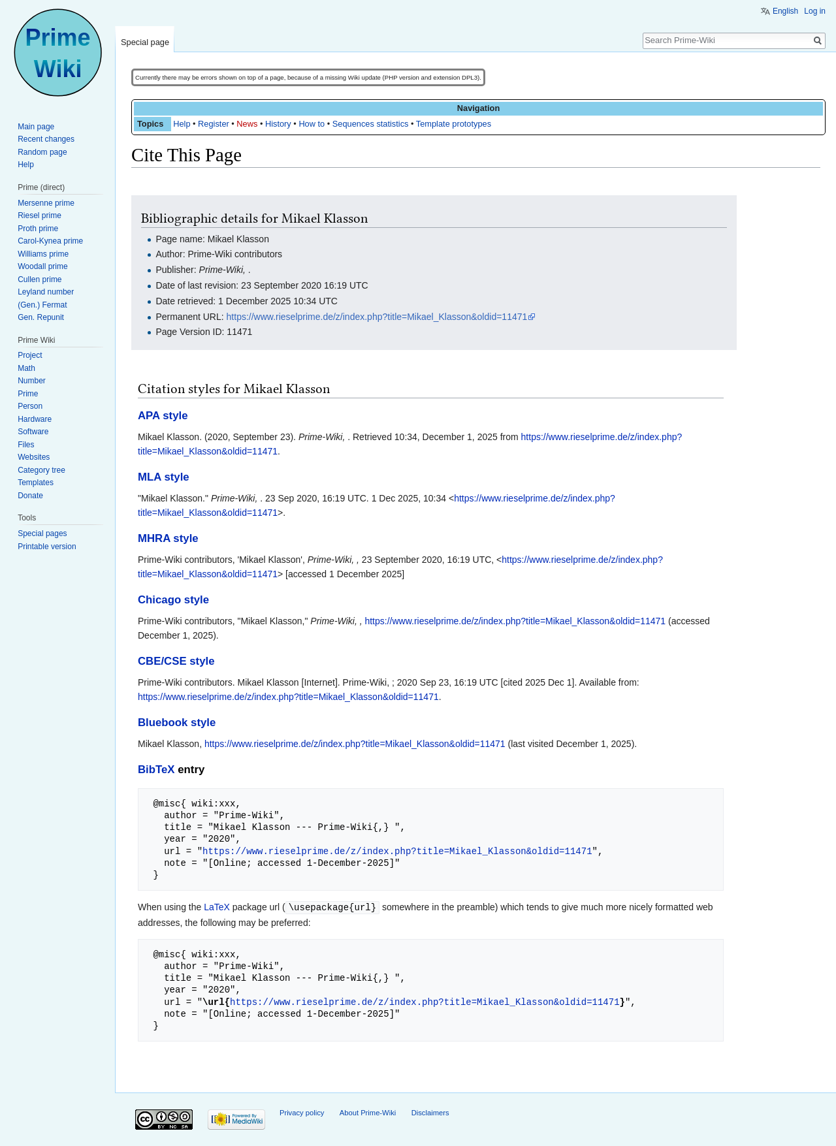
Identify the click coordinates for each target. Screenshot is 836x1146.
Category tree (41, 470)
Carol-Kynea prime (50, 241)
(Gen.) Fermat (42, 305)
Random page (42, 152)
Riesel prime (39, 215)
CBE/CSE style (176, 661)
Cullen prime (39, 279)
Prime (28, 393)
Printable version (47, 546)
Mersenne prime (46, 203)
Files (26, 444)
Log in (815, 11)
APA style (162, 415)
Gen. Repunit (41, 317)
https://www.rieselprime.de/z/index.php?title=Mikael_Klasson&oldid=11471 (377, 316)
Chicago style (173, 600)
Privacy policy (302, 1112)
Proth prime (38, 228)
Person (30, 406)
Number (32, 380)
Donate (30, 495)
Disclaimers (430, 1112)
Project (30, 355)
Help (181, 124)
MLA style (163, 477)
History (278, 124)
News (246, 124)
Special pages (42, 533)
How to (311, 124)
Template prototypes (453, 124)
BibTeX (156, 769)
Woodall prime (42, 266)
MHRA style (168, 538)
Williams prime (43, 254)
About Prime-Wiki (368, 1112)
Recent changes (46, 139)
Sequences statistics (370, 124)
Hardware (35, 419)
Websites (34, 457)
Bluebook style (177, 722)
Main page (36, 126)
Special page (145, 42)
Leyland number (46, 291)
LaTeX (217, 907)
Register (213, 124)
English (785, 11)
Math (26, 368)
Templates (36, 482)
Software (33, 431)
